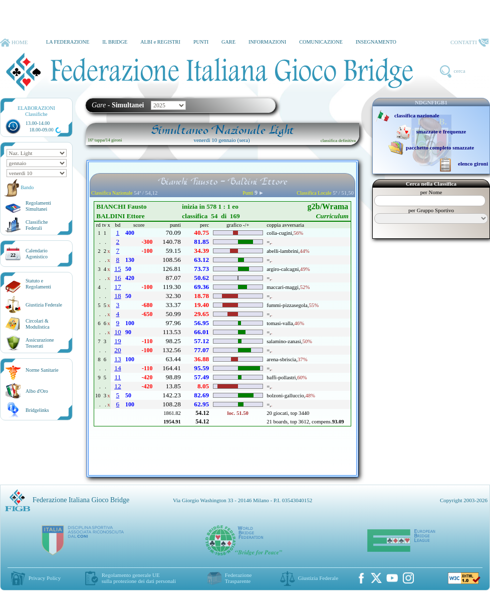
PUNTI (200, 42)
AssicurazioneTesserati (40, 343)
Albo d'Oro (37, 391)
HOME (14, 43)
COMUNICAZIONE (321, 42)
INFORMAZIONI (267, 42)
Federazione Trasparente (238, 578)
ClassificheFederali (37, 225)
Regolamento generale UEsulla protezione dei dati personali (139, 578)
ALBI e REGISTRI (160, 42)
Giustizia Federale (44, 305)
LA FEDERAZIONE (67, 42)
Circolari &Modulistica (38, 324)
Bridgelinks (37, 410)
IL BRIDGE (114, 42)
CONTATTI (469, 43)
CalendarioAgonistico (37, 253)
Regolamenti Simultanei (38, 206)
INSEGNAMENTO (376, 42)
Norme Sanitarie (42, 370)
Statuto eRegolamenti (38, 283)
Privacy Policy (45, 578)
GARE (228, 42)
